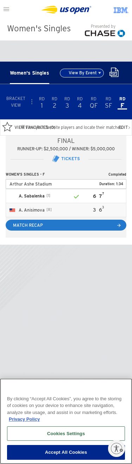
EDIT (125, 127)
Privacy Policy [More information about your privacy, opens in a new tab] (24, 419)
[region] (66, 421)
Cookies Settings (66, 433)
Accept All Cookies (66, 452)
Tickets (66, 158)
